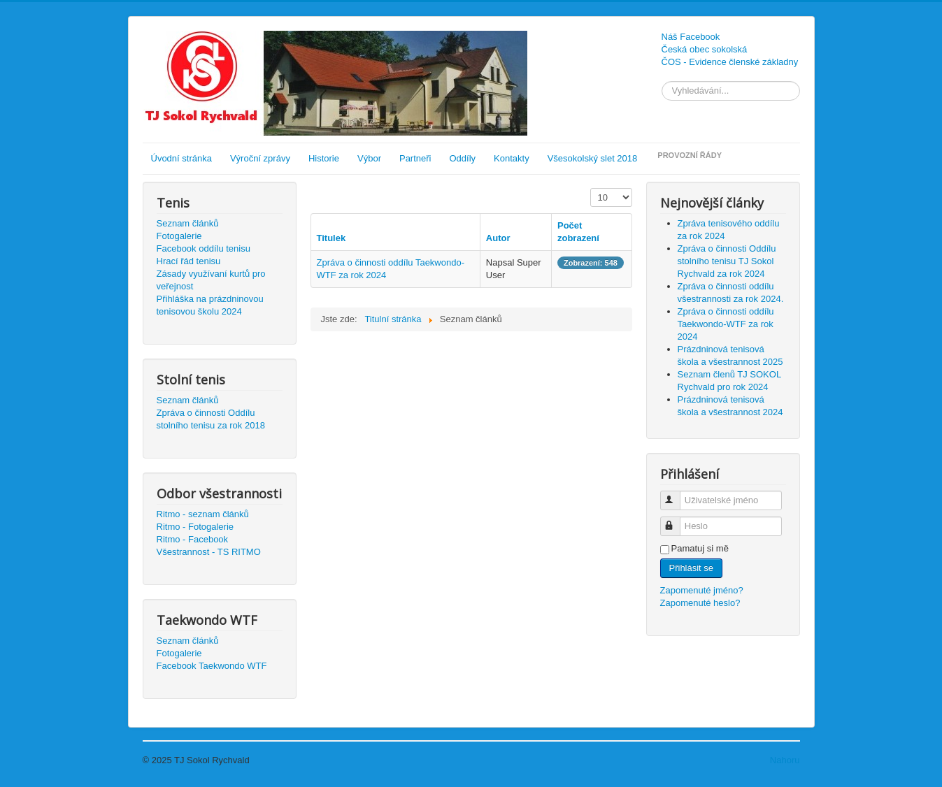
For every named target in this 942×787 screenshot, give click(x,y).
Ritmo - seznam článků (203, 514)
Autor (498, 238)
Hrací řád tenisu (189, 261)
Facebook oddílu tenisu (203, 248)
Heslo (676, 520)
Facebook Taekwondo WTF (212, 665)
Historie (323, 158)
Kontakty (511, 158)
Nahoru (785, 760)
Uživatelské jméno (676, 494)
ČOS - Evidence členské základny (730, 62)
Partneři (415, 158)
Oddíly (463, 158)
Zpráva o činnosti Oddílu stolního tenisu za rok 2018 (211, 419)
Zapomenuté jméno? (701, 590)
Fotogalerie (179, 236)
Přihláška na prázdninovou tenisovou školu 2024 (210, 305)
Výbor (369, 158)
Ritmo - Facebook (193, 539)
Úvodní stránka (181, 158)
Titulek (331, 238)
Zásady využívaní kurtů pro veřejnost (211, 279)
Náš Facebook (691, 36)
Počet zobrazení (590, 188)
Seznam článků (188, 223)
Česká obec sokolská (705, 49)
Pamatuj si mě (700, 548)
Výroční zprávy (260, 158)
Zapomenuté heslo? (700, 603)
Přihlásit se (691, 568)
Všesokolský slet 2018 (593, 158)
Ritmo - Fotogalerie (195, 526)
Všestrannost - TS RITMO (209, 552)
